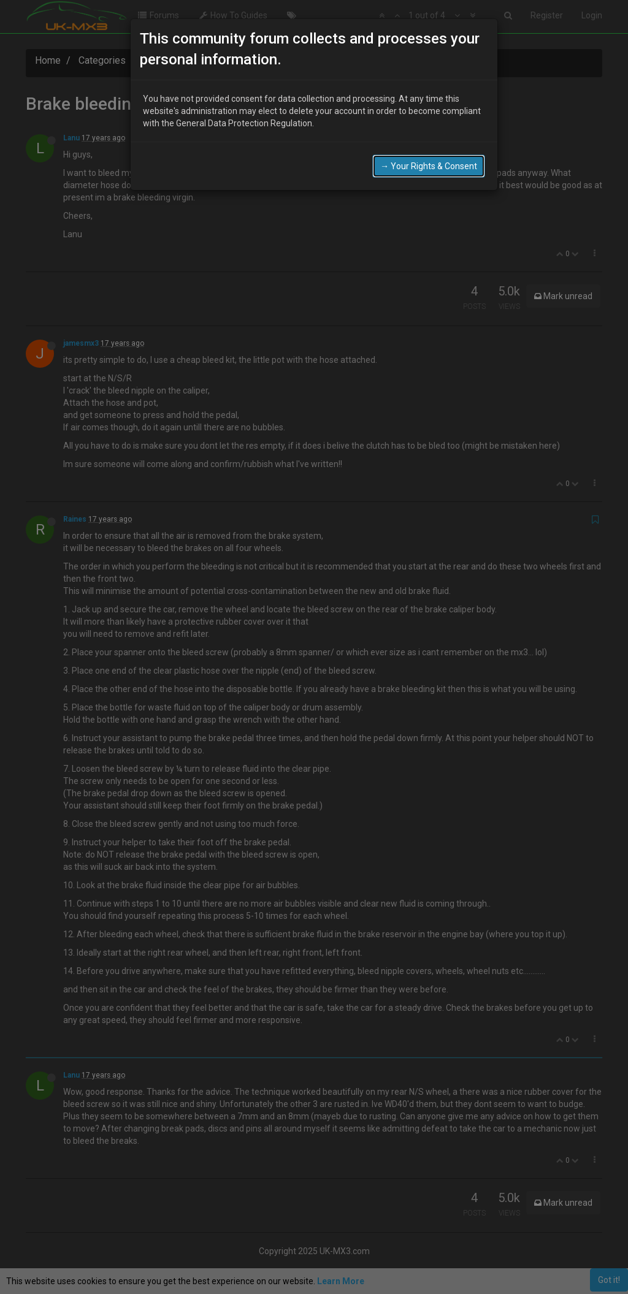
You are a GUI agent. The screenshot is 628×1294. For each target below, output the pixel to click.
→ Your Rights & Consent (428, 166)
